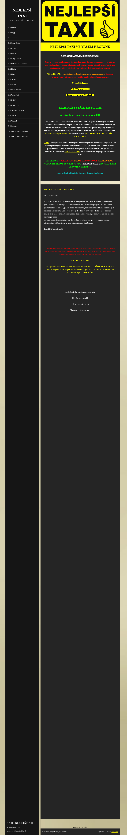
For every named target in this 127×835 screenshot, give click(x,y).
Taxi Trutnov (12, 38)
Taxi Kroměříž (13, 48)
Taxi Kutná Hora (13, 105)
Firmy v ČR (84, 827)
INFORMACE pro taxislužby (18, 136)
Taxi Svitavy (12, 79)
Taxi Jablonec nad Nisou (16, 110)
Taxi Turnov (12, 116)
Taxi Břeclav (12, 69)
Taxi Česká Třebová (14, 43)
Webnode (115, 832)
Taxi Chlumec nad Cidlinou (17, 64)
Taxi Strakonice (13, 126)
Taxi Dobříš (12, 100)
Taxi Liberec (12, 27)
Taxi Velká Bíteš (13, 95)
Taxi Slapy (11, 33)
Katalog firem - (77, 827)
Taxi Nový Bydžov (14, 59)
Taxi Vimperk (12, 121)
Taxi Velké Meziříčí (14, 90)
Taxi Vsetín (12, 85)
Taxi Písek (11, 74)
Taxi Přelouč (12, 53)
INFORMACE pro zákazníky (18, 131)
